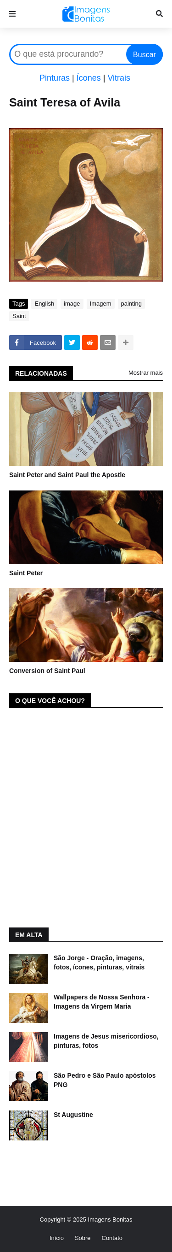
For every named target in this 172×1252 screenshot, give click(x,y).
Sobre (83, 1237)
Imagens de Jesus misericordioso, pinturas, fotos (106, 1041)
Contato (112, 1237)
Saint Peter (26, 573)
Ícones (89, 78)
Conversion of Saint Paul (47, 670)
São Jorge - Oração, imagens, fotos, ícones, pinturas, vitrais (99, 962)
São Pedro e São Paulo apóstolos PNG (105, 1080)
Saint (19, 316)
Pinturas (54, 78)
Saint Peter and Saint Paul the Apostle (67, 474)
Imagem (100, 303)
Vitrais (118, 78)
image (72, 303)
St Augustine (73, 1114)
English (44, 303)
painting (131, 303)
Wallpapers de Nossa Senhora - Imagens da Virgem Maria (102, 1001)
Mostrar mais (145, 372)
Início (57, 1237)
